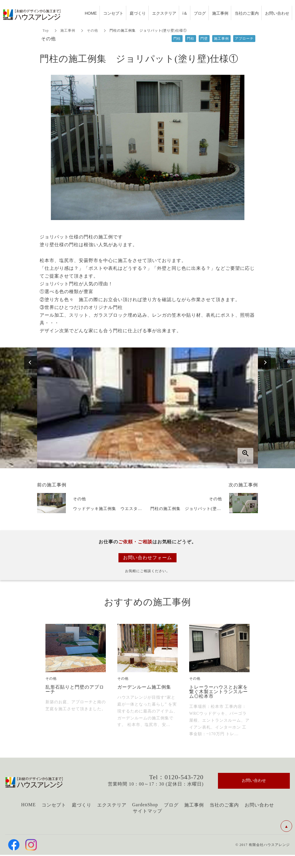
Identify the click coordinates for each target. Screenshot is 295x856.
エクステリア (112, 805)
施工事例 (67, 30)
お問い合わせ (259, 805)
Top (46, 30)
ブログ (171, 805)
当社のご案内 (224, 805)
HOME (28, 804)
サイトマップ (147, 811)
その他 (92, 30)
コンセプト (54, 805)
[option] (147, 407)
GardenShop (145, 804)
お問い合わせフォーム (147, 557)
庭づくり (81, 805)
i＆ (185, 13)
